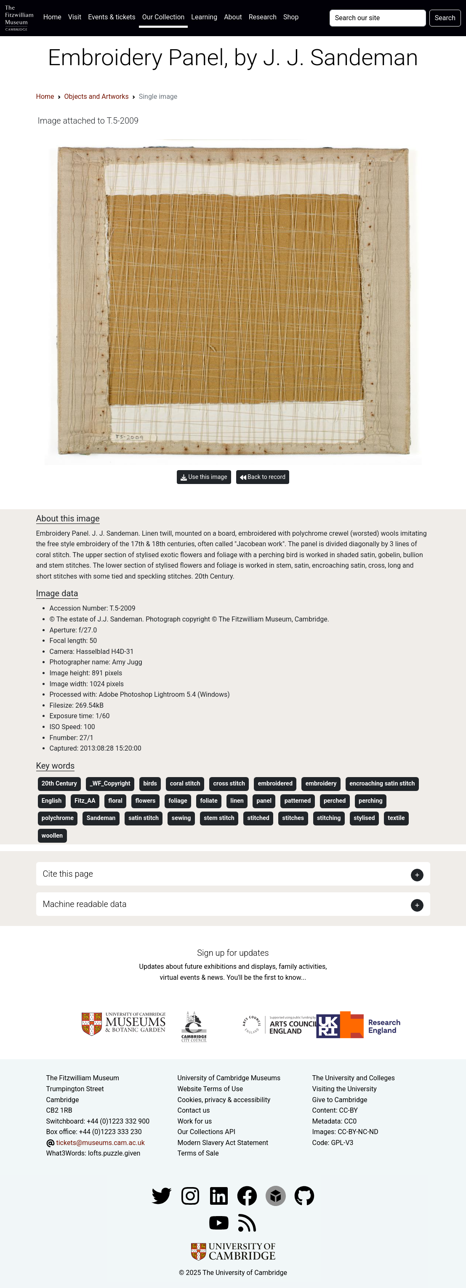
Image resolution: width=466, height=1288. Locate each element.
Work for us (195, 1121)
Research (263, 17)
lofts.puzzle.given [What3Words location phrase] (114, 1153)
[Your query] (378, 18)
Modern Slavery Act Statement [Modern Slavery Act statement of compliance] (223, 1143)
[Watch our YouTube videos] (219, 1222)
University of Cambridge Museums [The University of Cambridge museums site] (229, 1078)
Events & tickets (112, 17)
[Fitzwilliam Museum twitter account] (162, 1195)
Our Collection (163, 17)
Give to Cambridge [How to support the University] (339, 1100)
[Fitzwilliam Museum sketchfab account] (276, 1195)
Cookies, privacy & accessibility (224, 1100)
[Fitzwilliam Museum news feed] (247, 1222)
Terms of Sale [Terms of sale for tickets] (198, 1153)
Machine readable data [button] (85, 904)
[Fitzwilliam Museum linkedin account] (248, 1195)
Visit (74, 17)
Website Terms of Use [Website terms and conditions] (210, 1089)
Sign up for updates (233, 953)
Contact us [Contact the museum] (194, 1110)
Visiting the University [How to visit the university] (344, 1089)
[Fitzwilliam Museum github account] (304, 1195)
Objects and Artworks (96, 97)
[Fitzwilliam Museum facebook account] (219, 1195)
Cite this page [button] (68, 874)
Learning (204, 17)
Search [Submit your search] (445, 18)
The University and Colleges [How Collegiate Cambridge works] (353, 1078)
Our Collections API (207, 1132)
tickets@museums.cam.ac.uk (100, 1143)
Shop (290, 17)
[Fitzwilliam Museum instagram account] (191, 1195)
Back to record (262, 477)
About (233, 17)
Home (54, 16)
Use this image (204, 477)
